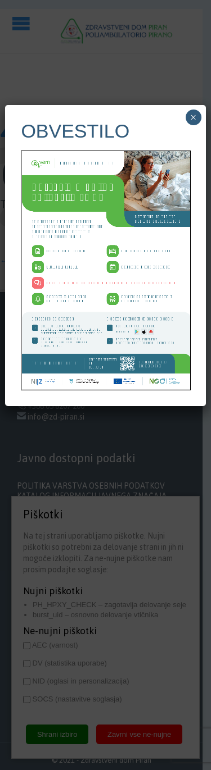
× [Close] (193, 117)
